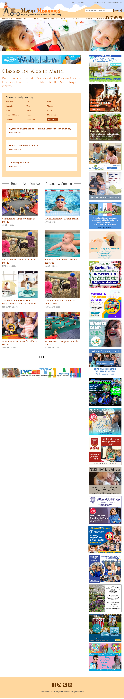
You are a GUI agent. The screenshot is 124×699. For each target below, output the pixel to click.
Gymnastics (52, 121)
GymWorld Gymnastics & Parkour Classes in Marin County (40, 130)
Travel (89, 20)
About (72, 2)
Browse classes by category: (20, 99)
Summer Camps (103, 20)
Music (28, 117)
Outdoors (77, 20)
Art (27, 103)
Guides (64, 20)
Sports (49, 112)
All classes (9, 103)
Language (9, 121)
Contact (89, 2)
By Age (36, 20)
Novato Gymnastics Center (24, 147)
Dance (28, 112)
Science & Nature (12, 117)
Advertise (80, 2)
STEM (8, 112)
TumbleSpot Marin (19, 164)
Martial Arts (52, 117)
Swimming (9, 108)
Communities (22, 20)
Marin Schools (50, 20)
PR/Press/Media (99, 2)
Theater (50, 108)
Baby (49, 103)
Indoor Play (30, 121)
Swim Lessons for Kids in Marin (62, 220)
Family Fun (7, 20)
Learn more (15, 134)
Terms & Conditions (114, 2)
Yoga (28, 108)
